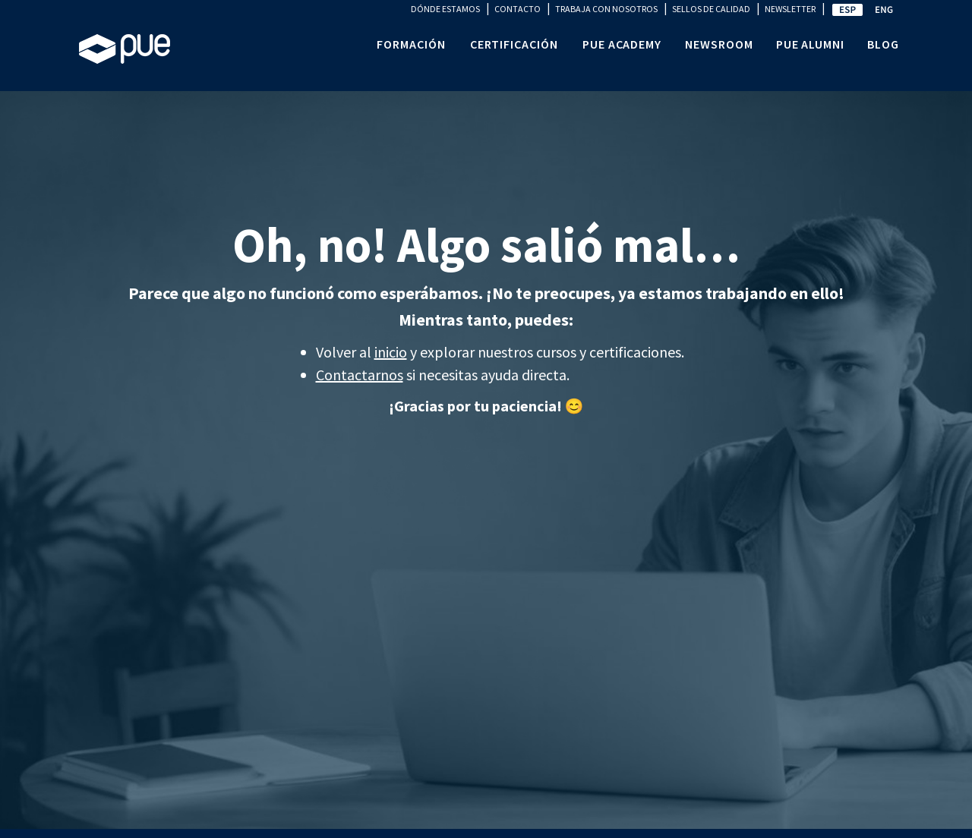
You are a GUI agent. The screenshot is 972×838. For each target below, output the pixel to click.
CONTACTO (517, 8)
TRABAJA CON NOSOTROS (606, 8)
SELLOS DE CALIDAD (711, 8)
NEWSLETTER (790, 8)
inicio (390, 351)
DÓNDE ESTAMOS (445, 8)
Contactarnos (359, 374)
